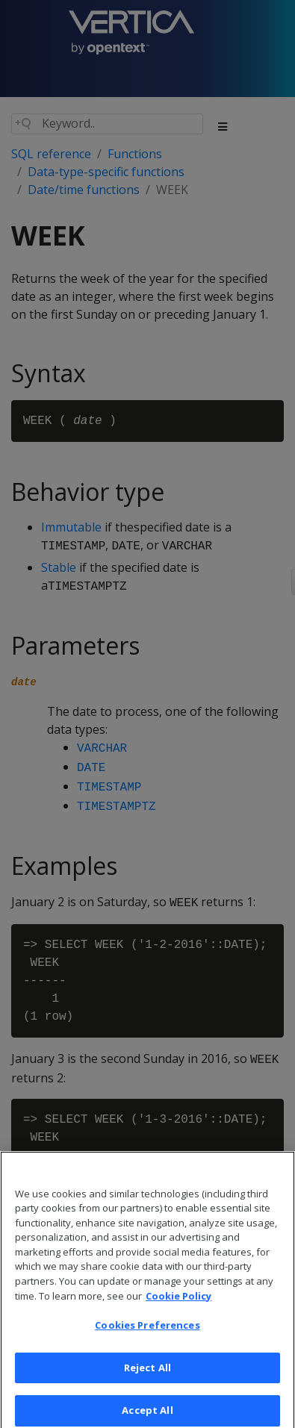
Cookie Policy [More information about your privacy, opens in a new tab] (178, 1305)
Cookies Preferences (147, 1334)
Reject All (147, 1376)
